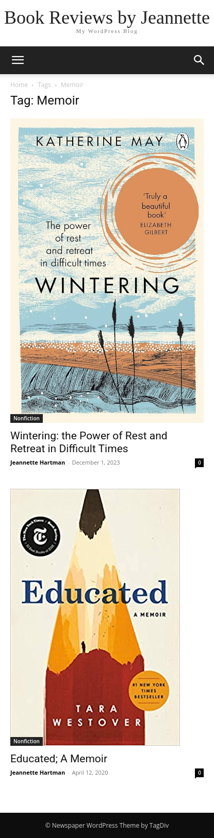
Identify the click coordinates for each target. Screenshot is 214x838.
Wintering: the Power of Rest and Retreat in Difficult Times (89, 442)
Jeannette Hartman (37, 462)
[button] (17, 60)
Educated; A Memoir (58, 759)
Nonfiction (26, 418)
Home (19, 84)
